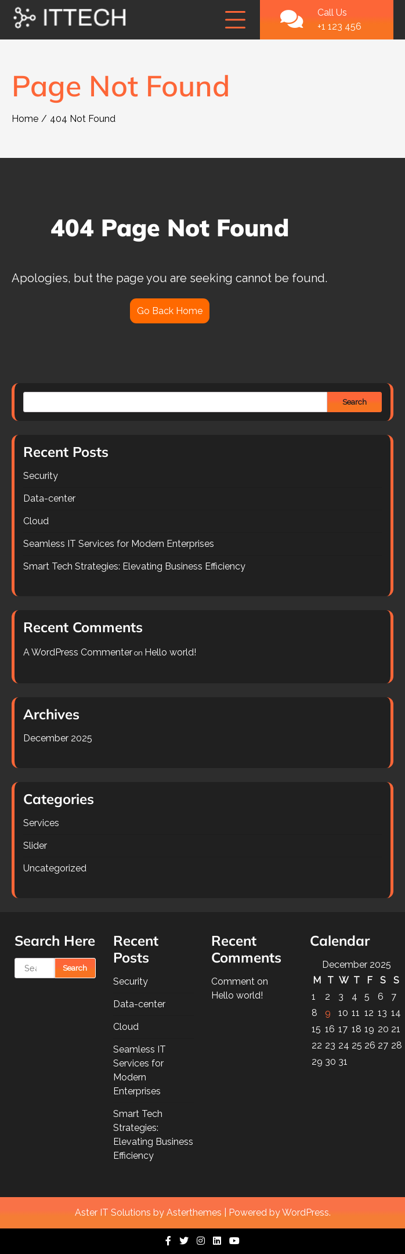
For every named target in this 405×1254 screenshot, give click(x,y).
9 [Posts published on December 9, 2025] (328, 1012)
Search (354, 401)
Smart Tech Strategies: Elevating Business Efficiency (134, 566)
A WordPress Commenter (77, 652)
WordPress (305, 1212)
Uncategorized (54, 868)
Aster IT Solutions (113, 1212)
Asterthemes (194, 1212)
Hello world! (170, 652)
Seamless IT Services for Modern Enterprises (118, 543)
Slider (35, 845)
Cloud (36, 521)
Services (41, 822)
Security (40, 475)
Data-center (49, 498)
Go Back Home (169, 310)
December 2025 (57, 738)
